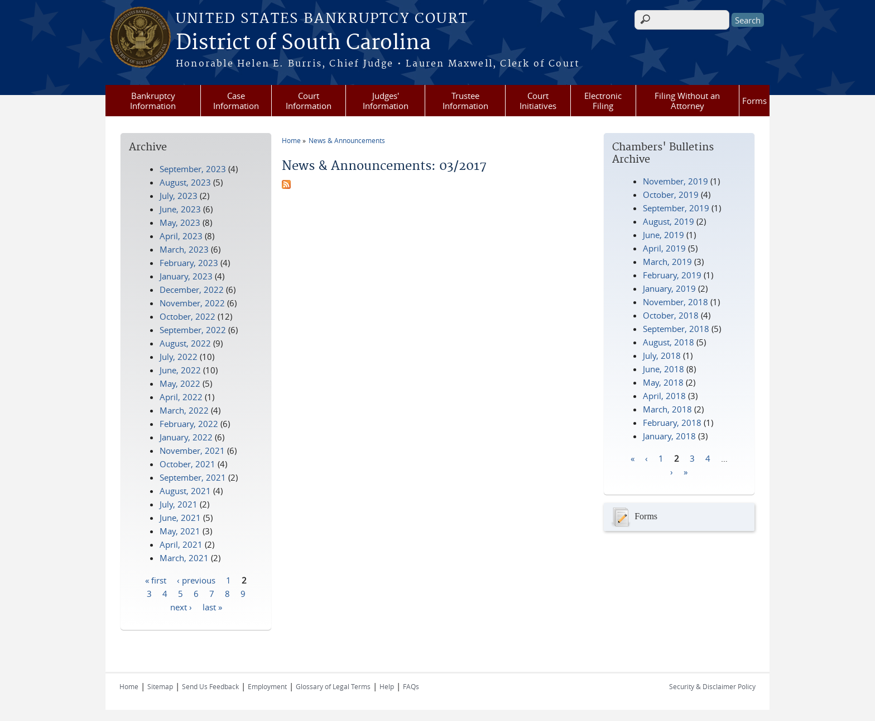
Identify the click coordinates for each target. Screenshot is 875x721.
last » (212, 606)
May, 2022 (180, 383)
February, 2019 (672, 275)
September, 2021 (193, 477)
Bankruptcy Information (153, 100)
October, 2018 (671, 315)
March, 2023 (184, 249)
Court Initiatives (538, 100)
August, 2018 (668, 342)
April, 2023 (181, 235)
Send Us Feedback (210, 686)
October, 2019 (671, 194)
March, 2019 (667, 261)
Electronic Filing (603, 100)
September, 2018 (676, 328)
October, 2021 (187, 463)
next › (181, 606)
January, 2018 (669, 436)
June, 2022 (180, 370)
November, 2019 (675, 181)
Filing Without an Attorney (687, 100)
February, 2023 (189, 262)
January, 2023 (186, 276)
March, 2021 (184, 557)
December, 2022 (192, 289)
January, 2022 (186, 437)
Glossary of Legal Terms (333, 686)
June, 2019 (663, 234)
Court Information (308, 100)
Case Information (236, 100)
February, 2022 (189, 423)
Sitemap (160, 686)
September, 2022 (193, 329)
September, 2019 (676, 208)
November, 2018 (675, 301)
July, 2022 (179, 356)
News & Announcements (347, 140)
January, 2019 (669, 288)
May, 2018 (663, 382)
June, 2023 (180, 209)
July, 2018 (662, 355)
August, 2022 (185, 343)
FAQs (411, 686)
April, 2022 (181, 396)
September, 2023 (193, 168)
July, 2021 (179, 504)
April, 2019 (664, 248)
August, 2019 (668, 221)
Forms (754, 100)
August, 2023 (185, 182)
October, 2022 (187, 316)
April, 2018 (664, 395)
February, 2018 (672, 422)
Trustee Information (465, 100)
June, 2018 (663, 368)
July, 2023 (179, 195)
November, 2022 (192, 303)
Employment (267, 686)
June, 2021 (180, 517)
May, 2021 (180, 531)
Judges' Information (385, 100)
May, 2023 (180, 222)
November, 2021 (192, 450)
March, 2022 (184, 410)
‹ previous (196, 579)
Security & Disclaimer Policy (712, 686)
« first (155, 579)
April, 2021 (181, 544)
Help (386, 686)
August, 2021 (185, 490)
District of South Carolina (303, 43)
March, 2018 (667, 409)
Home (291, 140)
